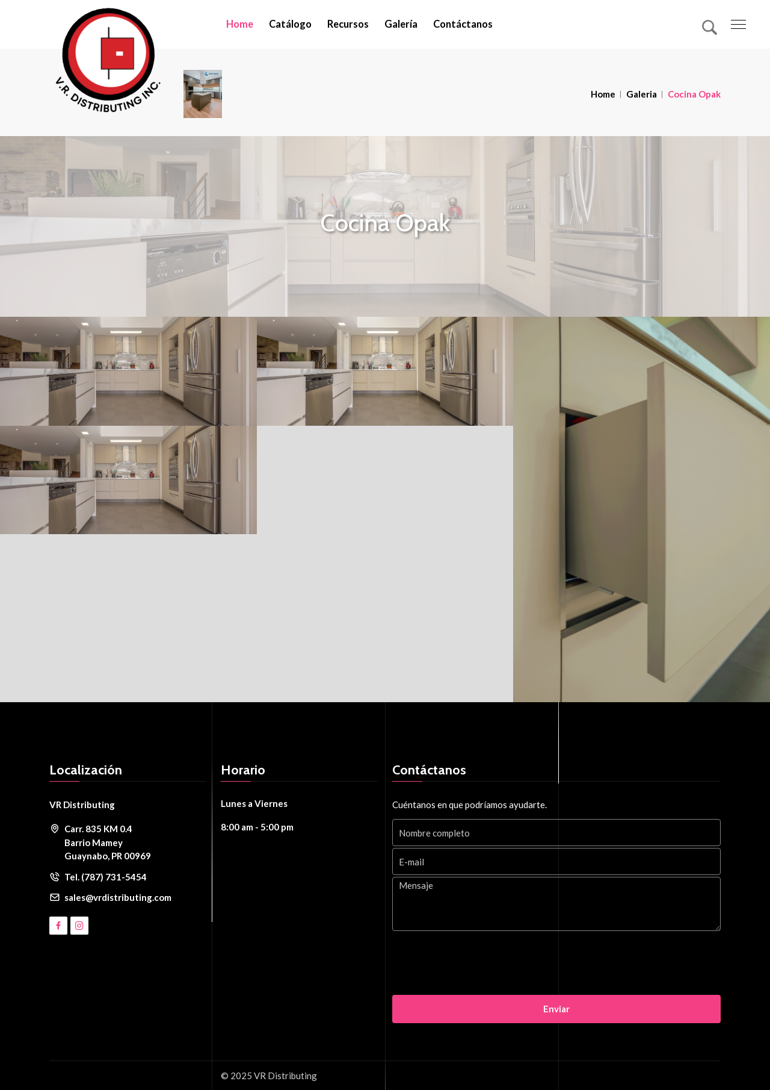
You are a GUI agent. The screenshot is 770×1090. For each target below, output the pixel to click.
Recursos (348, 24)
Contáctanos (463, 24)
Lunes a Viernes (254, 803)
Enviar (556, 1008)
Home (239, 24)
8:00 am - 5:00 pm (257, 826)
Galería (400, 24)
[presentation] (483, 964)
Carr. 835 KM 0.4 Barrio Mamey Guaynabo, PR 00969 (107, 842)
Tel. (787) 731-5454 (105, 876)
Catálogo (290, 24)
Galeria (641, 94)
